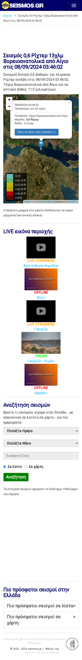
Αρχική (7, 15)
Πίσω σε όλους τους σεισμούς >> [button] (36, 132)
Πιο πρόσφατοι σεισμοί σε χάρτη (41, 620)
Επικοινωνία (11, 639)
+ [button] (9, 100)
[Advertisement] (41, 37)
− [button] (9, 106)
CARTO (73, 201)
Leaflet (27, 201)
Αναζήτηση (16, 477)
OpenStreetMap (44, 201)
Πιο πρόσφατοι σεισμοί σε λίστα (41, 606)
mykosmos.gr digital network (41, 652)
